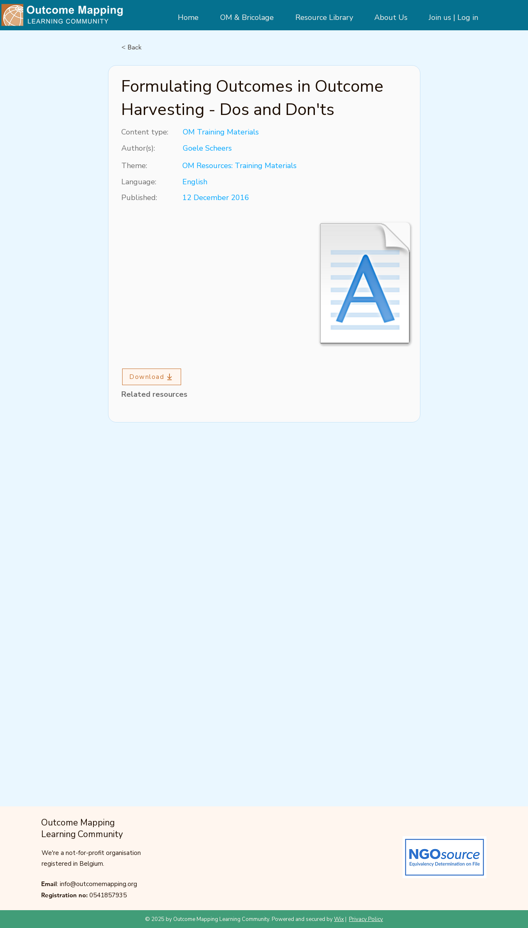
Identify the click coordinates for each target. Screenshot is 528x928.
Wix (339, 919)
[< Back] (148, 47)
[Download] (151, 377)
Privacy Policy (366, 919)
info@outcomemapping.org (98, 884)
